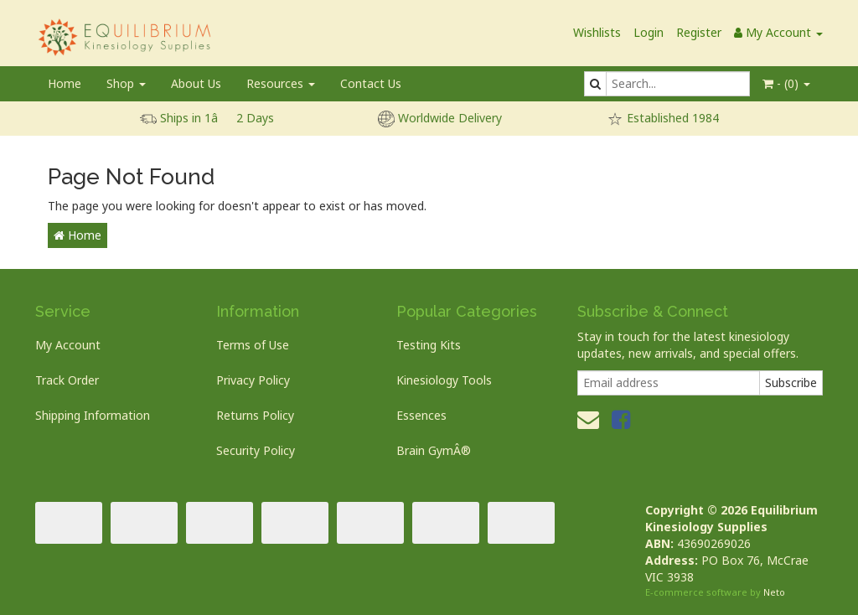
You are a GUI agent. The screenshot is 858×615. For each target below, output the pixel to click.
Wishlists (597, 32)
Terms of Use (252, 345)
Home (64, 83)
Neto (774, 592)
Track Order (67, 380)
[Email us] (588, 419)
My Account (68, 345)
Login (648, 32)
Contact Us (370, 83)
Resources (280, 83)
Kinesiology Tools (444, 380)
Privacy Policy (253, 380)
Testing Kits (428, 345)
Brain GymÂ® (433, 450)
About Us (196, 83)
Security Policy (255, 450)
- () (786, 83)
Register (698, 32)
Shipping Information (92, 415)
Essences (421, 415)
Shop (126, 83)
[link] (621, 419)
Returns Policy (255, 415)
